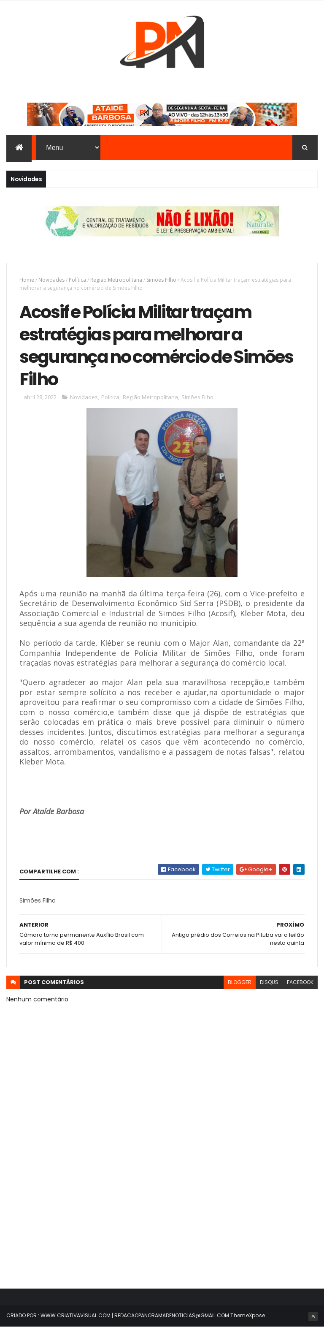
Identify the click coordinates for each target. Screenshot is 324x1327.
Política (77, 279)
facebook (300, 982)
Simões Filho (161, 279)
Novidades (51, 279)
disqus (269, 982)
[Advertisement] (161, 1206)
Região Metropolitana (116, 279)
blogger (239, 982)
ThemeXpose (247, 1315)
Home (26, 279)
